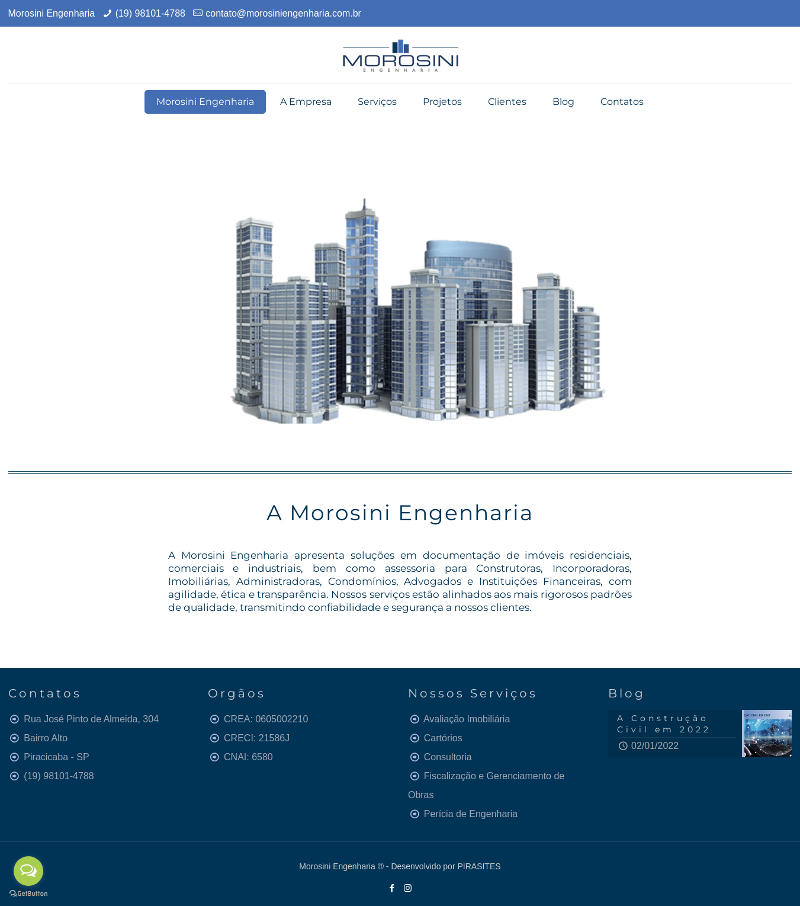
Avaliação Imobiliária (466, 719)
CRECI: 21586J (257, 738)
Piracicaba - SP (56, 757)
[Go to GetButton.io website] (28, 894)
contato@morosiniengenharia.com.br (283, 13)
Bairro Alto (46, 738)
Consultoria (448, 757)
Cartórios (443, 738)
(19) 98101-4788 (150, 13)
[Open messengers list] (28, 871)
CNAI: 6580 (248, 757)
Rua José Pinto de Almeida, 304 (91, 719)
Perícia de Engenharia (471, 814)
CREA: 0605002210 (266, 719)
